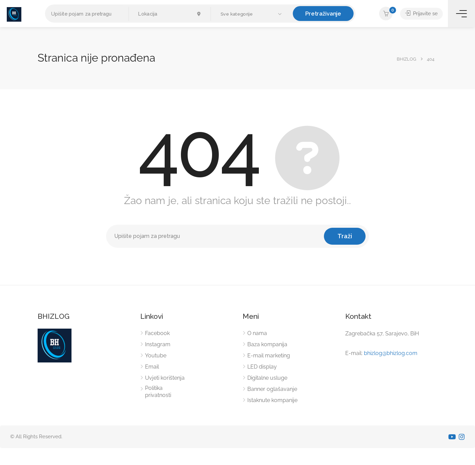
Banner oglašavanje (272, 389)
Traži (344, 236)
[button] (251, 14)
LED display (262, 366)
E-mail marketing (268, 355)
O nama (257, 333)
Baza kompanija (267, 344)
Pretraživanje (323, 13)
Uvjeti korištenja (165, 378)
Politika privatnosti (158, 391)
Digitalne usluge (267, 378)
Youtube (155, 355)
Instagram (157, 344)
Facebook (157, 333)
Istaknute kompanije (272, 400)
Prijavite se (421, 13)
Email (152, 366)
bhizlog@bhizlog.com (390, 353)
